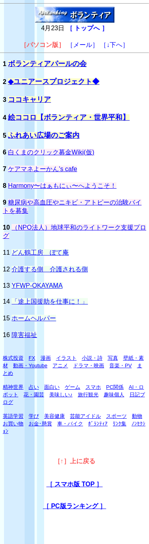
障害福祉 (24, 334)
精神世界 (13, 387)
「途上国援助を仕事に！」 (50, 301)
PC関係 (115, 387)
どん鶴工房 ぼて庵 (40, 252)
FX (32, 358)
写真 (113, 358)
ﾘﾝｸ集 (119, 424)
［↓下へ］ (114, 44)
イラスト (66, 358)
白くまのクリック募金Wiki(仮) (51, 152)
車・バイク (70, 424)
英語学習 (13, 416)
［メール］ (83, 44)
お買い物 (13, 424)
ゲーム (72, 387)
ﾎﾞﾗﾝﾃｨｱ (98, 424)
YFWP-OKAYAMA (37, 285)
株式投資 (13, 358)
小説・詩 (92, 358)
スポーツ (116, 416)
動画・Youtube (30, 366)
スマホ (93, 387)
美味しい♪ (61, 395)
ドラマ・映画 (88, 366)
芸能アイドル (85, 416)
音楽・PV (120, 366)
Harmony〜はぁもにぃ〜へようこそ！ (62, 185)
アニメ (60, 366)
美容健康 (54, 416)
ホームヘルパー (34, 318)
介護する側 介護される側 (50, 269)
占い (34, 387)
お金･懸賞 (40, 424)
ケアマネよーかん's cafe (42, 169)
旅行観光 (88, 395)
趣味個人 (114, 395)
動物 (137, 416)
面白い (52, 387)
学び (34, 416)
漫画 (46, 358)
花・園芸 (33, 395)
